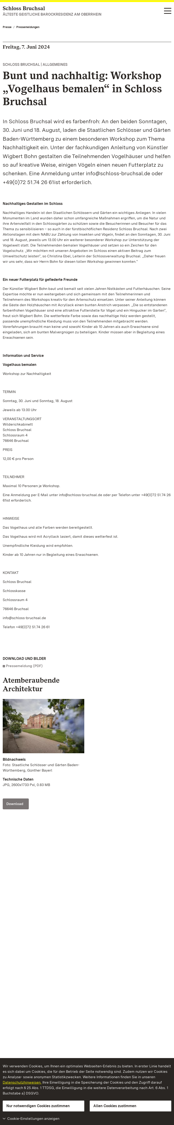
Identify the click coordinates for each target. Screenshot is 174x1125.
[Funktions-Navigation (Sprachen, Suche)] (167, 11)
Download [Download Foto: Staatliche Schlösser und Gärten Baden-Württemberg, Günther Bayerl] (14, 804)
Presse (7, 27)
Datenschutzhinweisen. (22, 1082)
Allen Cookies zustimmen (114, 1106)
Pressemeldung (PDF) (24, 666)
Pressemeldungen (27, 27)
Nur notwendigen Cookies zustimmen (38, 1106)
